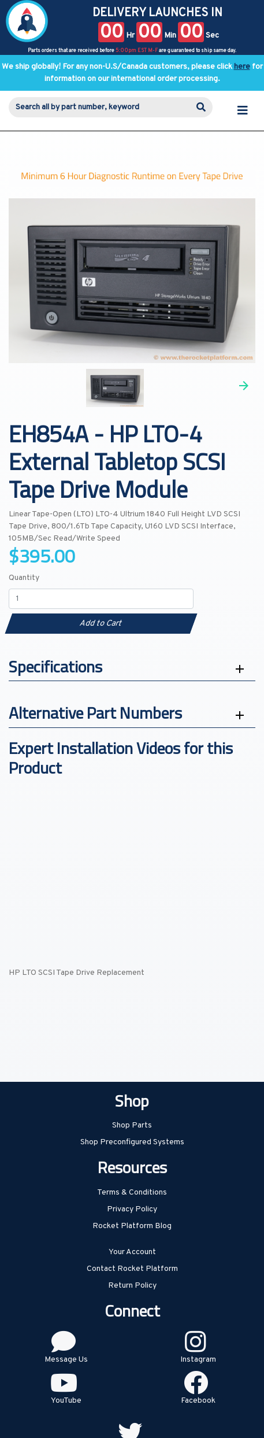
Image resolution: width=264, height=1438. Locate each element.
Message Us (66, 1360)
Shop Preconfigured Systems (132, 1142)
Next (243, 385)
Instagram (198, 1360)
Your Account (132, 1252)
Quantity (24, 578)
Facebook (198, 1401)
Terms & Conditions (132, 1192)
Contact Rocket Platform (132, 1269)
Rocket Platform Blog (132, 1226)
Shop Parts (132, 1125)
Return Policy (132, 1286)
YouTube (66, 1401)
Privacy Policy (132, 1209)
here (242, 67)
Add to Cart (101, 624)
